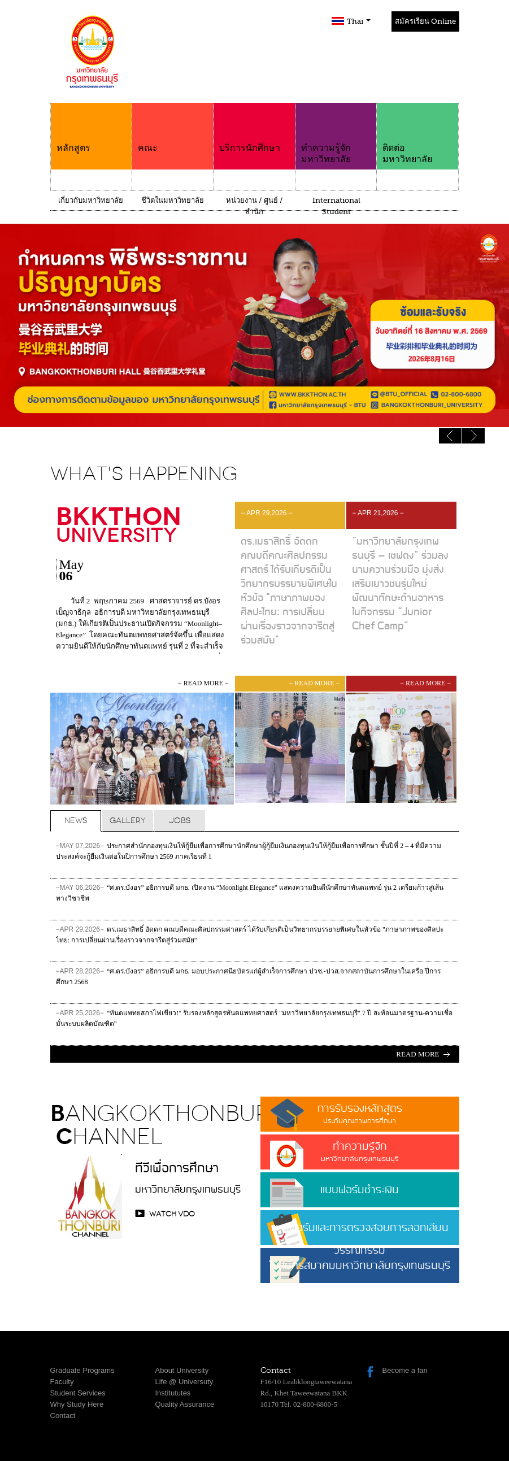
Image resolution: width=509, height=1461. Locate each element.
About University (182, 1370)
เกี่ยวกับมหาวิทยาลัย (90, 200)
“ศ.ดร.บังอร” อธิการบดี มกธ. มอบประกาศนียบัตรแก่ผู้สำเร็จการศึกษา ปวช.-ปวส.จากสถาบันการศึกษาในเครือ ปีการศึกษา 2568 (248, 976)
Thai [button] (359, 21)
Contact (63, 1415)
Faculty (62, 1381)
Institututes (173, 1393)
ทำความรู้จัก (360, 1151)
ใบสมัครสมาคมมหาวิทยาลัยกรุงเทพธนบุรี (359, 1270)
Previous (473, 435)
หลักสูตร (91, 128)
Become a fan (405, 1370)
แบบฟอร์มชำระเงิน (359, 1190)
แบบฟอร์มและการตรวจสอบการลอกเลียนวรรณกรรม (360, 1232)
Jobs (179, 820)
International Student (336, 206)
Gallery (128, 820)
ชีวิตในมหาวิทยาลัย (172, 200)
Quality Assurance (185, 1404)
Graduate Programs (82, 1370)
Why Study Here (77, 1404)
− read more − (203, 683)
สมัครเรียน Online (425, 21)
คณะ (172, 128)
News (75, 820)
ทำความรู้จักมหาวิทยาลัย (335, 133)
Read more (417, 1054)
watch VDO (172, 1214)
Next (450, 435)
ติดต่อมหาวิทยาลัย (417, 133)
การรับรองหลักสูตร (359, 1113)
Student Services (78, 1393)
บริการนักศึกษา (254, 128)
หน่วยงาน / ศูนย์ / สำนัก (254, 206)
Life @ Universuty (184, 1381)
